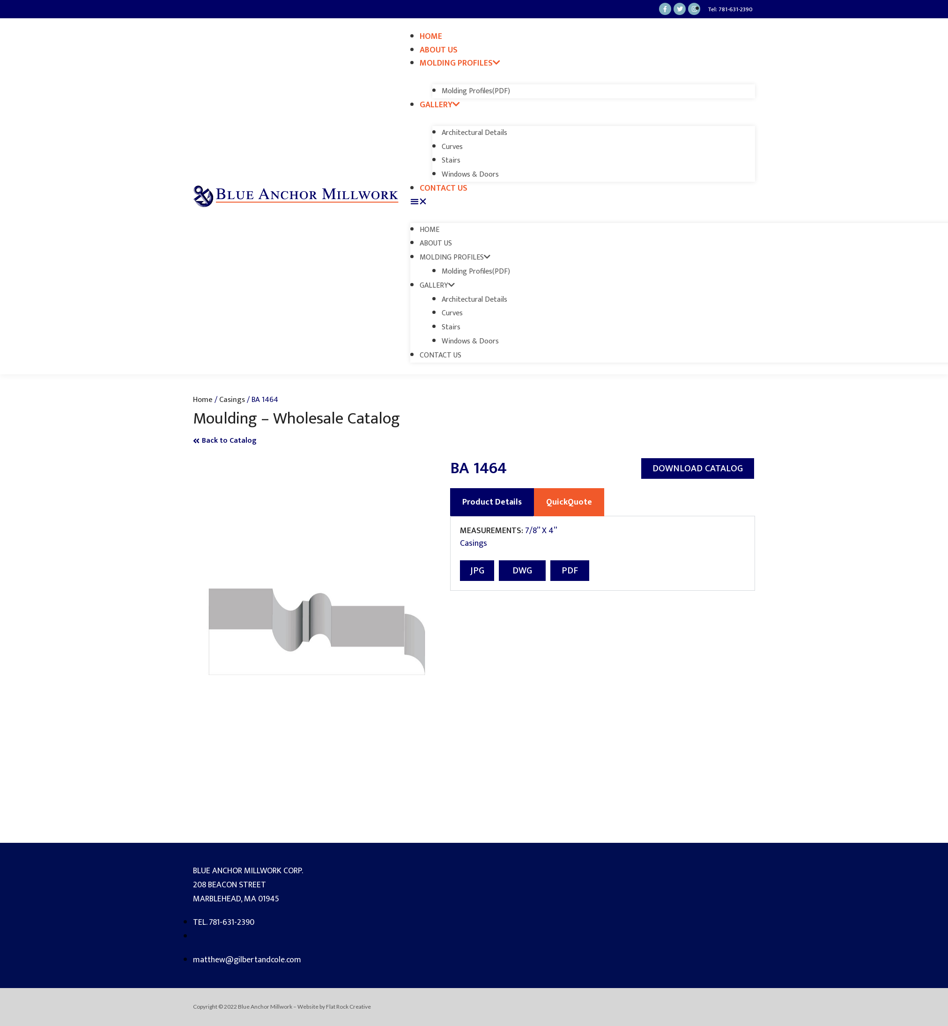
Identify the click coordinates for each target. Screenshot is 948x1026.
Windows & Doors (470, 174)
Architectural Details (474, 132)
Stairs (451, 160)
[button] (582, 202)
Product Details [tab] (492, 502)
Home (431, 37)
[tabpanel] (602, 553)
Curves (452, 147)
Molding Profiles (460, 63)
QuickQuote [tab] (569, 502)
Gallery (440, 105)
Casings (232, 399)
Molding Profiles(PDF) (476, 91)
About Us (439, 50)
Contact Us (443, 188)
